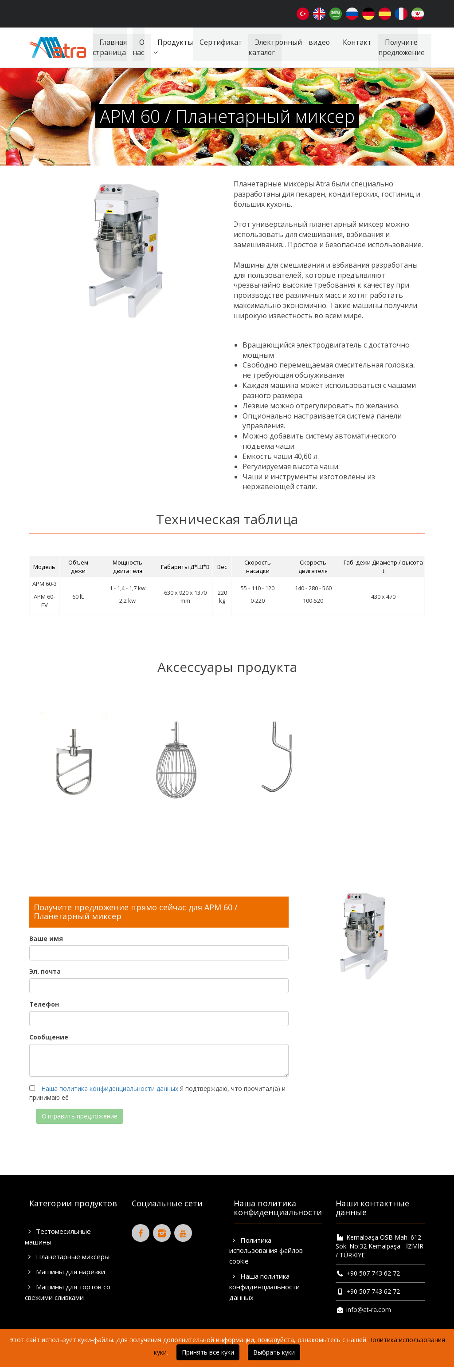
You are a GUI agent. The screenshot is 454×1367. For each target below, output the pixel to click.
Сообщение (48, 1037)
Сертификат (217, 42)
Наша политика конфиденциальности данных (109, 1088)
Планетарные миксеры (67, 1256)
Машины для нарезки (65, 1271)
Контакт (355, 42)
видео (317, 42)
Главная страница (106, 47)
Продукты (168, 47)
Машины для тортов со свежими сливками (67, 1292)
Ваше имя (46, 938)
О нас (135, 47)
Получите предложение (401, 47)
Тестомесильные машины (58, 1236)
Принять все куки (208, 1352)
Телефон (44, 1004)
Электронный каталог (272, 47)
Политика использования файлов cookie (266, 1251)
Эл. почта (45, 971)
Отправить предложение (79, 1116)
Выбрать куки (274, 1352)
